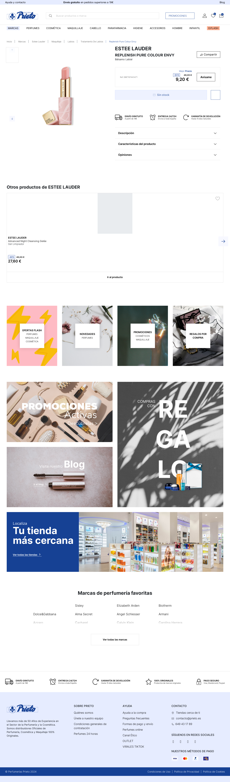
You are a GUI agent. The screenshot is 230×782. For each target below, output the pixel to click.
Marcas (22, 41)
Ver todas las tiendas (27, 554)
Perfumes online (133, 729)
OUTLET (128, 741)
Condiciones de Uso (158, 771)
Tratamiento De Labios (92, 41)
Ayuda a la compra (134, 712)
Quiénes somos (83, 712)
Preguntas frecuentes (136, 718)
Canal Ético (130, 735)
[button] (221, 16)
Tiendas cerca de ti (188, 712)
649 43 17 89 (183, 724)
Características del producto (137, 144)
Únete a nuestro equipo (88, 718)
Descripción (126, 133)
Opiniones (125, 154)
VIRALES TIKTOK (133, 746)
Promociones (181, 15)
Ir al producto (115, 277)
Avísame (206, 77)
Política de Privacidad (186, 771)
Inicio (9, 41)
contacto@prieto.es (188, 718)
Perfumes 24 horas (86, 733)
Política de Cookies (214, 771)
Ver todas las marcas (115, 639)
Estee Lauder (38, 41)
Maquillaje (56, 41)
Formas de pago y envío (138, 724)
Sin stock (161, 94)
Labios (71, 41)
